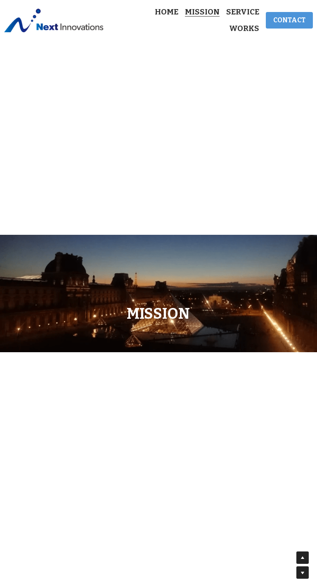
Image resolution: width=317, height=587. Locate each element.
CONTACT (289, 20)
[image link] (53, 19)
